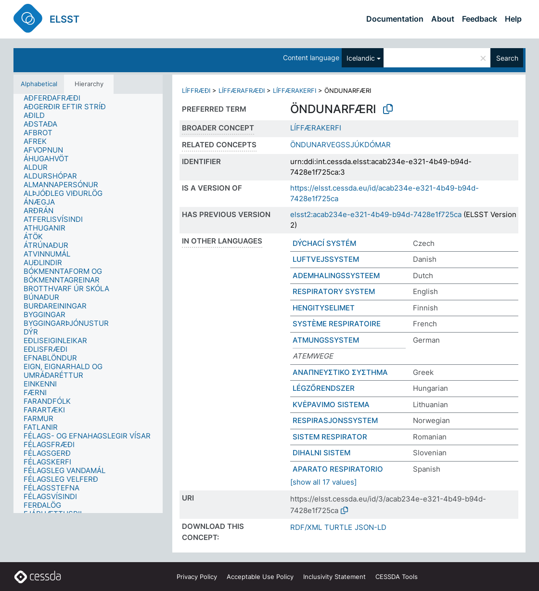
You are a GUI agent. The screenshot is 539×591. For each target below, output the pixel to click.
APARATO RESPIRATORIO (338, 469)
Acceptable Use (260, 576)
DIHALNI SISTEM (321, 452)
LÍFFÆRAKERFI (294, 90)
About (442, 19)
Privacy (197, 576)
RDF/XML (306, 527)
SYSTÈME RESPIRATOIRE (337, 323)
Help (513, 19)
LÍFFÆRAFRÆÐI (241, 90)
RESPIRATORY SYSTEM (334, 291)
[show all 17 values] (323, 482)
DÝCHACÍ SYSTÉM (324, 243)
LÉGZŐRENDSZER (324, 388)
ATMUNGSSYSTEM (326, 340)
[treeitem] (56, 98)
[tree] (88, 304)
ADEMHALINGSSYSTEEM (336, 275)
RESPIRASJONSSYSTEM (335, 420)
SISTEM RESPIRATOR (330, 436)
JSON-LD (370, 527)
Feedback (479, 19)
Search (507, 58)
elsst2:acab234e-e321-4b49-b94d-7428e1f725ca (376, 214)
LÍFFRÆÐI (196, 90)
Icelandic (360, 58)
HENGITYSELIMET (324, 307)
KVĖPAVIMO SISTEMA (331, 404)
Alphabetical (39, 84)
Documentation (395, 19)
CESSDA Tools (396, 576)
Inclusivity (334, 576)
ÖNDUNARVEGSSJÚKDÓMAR (340, 144)
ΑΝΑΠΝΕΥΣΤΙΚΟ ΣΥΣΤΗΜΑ (340, 372)
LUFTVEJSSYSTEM (326, 259)
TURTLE (338, 527)
